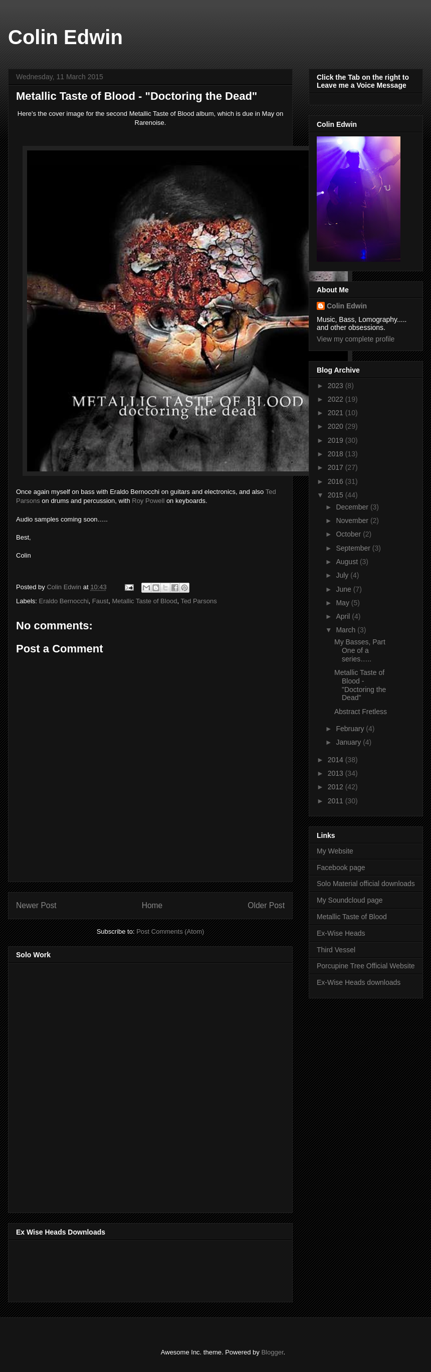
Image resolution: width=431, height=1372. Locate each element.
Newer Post (36, 905)
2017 (336, 467)
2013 (336, 773)
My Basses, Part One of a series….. (359, 650)
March (346, 630)
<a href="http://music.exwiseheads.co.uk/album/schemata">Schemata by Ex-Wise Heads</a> (116, 1269)
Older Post (266, 905)
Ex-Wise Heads (341, 933)
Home (152, 905)
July (343, 575)
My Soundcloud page (350, 900)
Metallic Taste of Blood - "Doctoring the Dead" (360, 685)
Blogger (272, 1352)
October (349, 534)
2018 (336, 454)
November (353, 521)
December (353, 507)
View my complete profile (355, 339)
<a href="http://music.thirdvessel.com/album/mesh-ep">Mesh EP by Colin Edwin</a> (103, 1085)
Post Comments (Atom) (170, 931)
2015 (336, 495)
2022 (336, 399)
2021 (336, 413)
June (344, 589)
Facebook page (341, 868)
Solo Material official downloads (366, 884)
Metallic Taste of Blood (144, 601)
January (349, 742)
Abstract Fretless (360, 712)
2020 (336, 426)
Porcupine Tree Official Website (366, 966)
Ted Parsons (198, 601)
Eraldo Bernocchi (64, 601)
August (347, 562)
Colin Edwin (65, 37)
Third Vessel (336, 950)
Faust (100, 601)
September (354, 548)
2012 (336, 787)
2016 (336, 481)
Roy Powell (149, 500)
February (351, 729)
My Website (335, 851)
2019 (336, 440)
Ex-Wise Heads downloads (358, 982)
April (344, 616)
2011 (336, 801)
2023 (336, 386)
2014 (336, 760)
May (343, 603)
